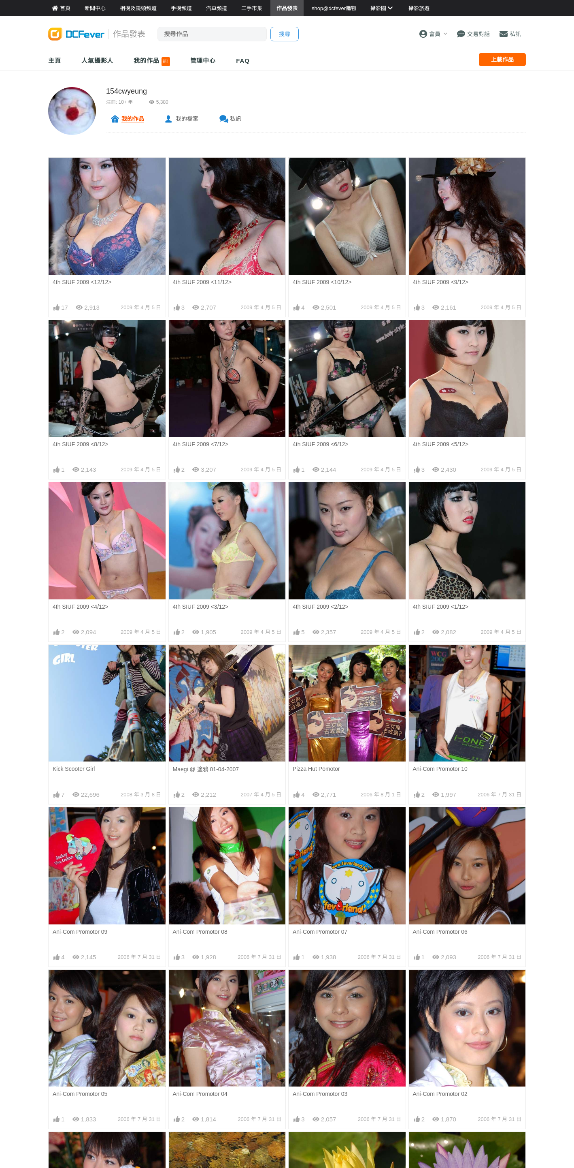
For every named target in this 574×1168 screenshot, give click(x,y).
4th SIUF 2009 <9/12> (441, 282)
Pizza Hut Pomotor (316, 769)
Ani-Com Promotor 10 (440, 769)
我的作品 (152, 61)
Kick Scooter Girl (74, 769)
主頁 (54, 60)
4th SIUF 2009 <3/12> (201, 606)
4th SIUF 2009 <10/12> (322, 282)
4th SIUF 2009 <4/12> (80, 606)
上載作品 (502, 59)
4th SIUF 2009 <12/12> (82, 282)
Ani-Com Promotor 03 (320, 984)
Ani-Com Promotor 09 (80, 931)
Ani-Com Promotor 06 (440, 931)
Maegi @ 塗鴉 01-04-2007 (206, 769)
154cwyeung (126, 91)
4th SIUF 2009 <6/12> (321, 444)
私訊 (235, 119)
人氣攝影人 (97, 60)
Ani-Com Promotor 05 (80, 1094)
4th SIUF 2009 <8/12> (80, 444)
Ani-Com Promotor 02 (440, 984)
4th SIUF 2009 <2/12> (321, 606)
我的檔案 (187, 119)
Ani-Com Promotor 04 (200, 1094)
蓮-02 (420, 1146)
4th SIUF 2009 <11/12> (202, 282)
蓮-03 (299, 1146)
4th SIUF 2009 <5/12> (441, 444)
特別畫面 (184, 1146)
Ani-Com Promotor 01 (80, 1146)
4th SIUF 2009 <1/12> (441, 606)
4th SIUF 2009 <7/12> (201, 444)
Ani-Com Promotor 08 (200, 931)
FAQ (243, 60)
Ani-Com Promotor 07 (320, 931)
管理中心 (203, 60)
